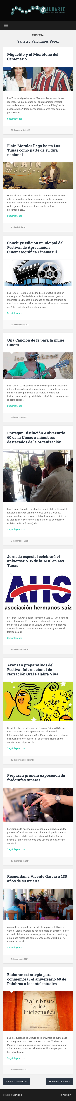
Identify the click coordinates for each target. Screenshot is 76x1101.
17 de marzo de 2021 (20, 861)
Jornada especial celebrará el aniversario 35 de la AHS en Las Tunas (35, 561)
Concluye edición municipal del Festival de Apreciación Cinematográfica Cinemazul (35, 247)
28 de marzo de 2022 (20, 324)
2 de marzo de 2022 (19, 541)
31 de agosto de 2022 (20, 130)
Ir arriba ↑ (66, 1095)
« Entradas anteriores (16, 1082)
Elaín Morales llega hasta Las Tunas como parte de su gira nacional (33, 150)
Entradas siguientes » (59, 1082)
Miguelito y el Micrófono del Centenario (32, 56)
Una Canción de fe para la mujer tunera (35, 342)
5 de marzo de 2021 (19, 959)
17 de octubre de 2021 (21, 649)
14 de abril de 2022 (19, 227)
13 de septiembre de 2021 (22, 760)
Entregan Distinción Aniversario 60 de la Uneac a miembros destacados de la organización (36, 437)
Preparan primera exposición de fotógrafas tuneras (36, 778)
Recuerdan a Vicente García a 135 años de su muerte (37, 879)
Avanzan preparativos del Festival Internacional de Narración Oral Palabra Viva (32, 670)
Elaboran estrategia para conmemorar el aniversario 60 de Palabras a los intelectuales (36, 979)
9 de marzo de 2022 (19, 417)
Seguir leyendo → (16, 118)
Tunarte (16, 1095)
